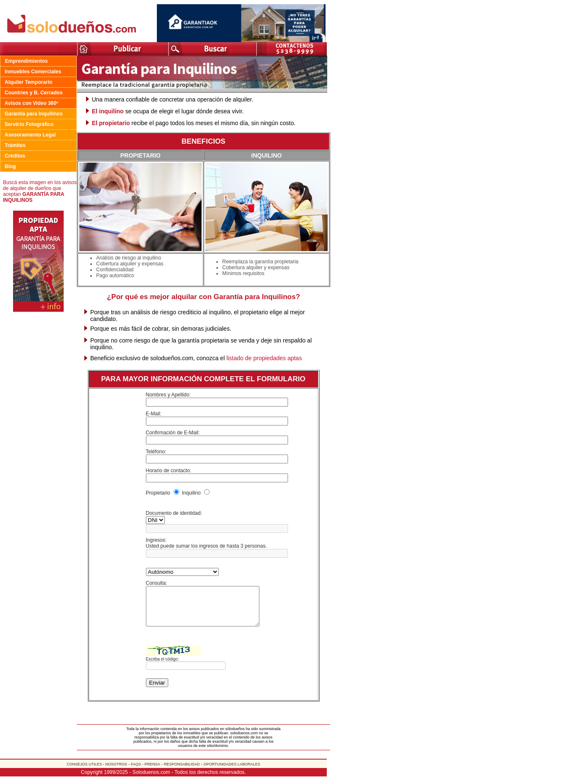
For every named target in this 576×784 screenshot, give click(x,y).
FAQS (136, 772)
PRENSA (152, 772)
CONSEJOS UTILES (85, 772)
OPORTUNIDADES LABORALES (232, 772)
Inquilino (192, 493)
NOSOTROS (115, 772)
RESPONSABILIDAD (182, 772)
